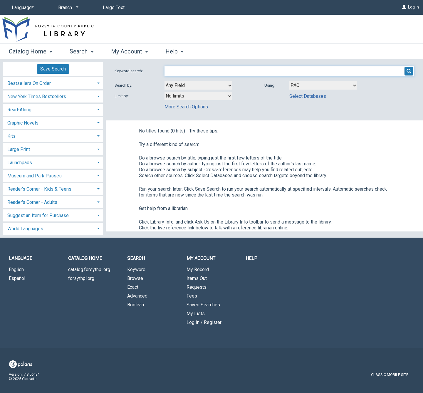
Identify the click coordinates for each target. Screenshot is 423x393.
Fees (192, 296)
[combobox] (198, 85)
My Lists (196, 313)
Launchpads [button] (19, 162)
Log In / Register (204, 322)
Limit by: (122, 96)
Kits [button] (11, 136)
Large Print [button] (18, 149)
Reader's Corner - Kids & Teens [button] (39, 189)
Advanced (137, 296)
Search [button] (81, 51)
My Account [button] (129, 51)
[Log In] (404, 7)
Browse (135, 278)
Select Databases (307, 96)
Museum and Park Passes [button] (34, 176)
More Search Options (186, 107)
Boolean (135, 305)
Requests (197, 287)
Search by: (124, 85)
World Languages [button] (25, 228)
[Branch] (67, 8)
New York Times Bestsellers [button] (36, 96)
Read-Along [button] (19, 109)
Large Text (114, 7)
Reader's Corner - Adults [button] (32, 202)
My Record (198, 269)
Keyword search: (129, 71)
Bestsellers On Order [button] (29, 83)
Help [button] (174, 51)
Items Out (197, 278)
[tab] (53, 82)
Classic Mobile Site (389, 374)
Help (251, 258)
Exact (132, 287)
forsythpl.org (81, 278)
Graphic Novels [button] (22, 123)
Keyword (136, 269)
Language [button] (20, 258)
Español (17, 278)
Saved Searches (203, 305)
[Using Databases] (323, 85)
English (16, 269)
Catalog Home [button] (30, 51)
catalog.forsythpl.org (89, 269)
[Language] (22, 8)
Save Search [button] (53, 69)
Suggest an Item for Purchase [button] (38, 215)
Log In (413, 7)
